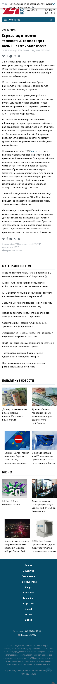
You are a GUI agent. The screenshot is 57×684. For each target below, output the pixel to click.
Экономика (8, 29)
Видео (28, 619)
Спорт (28, 587)
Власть (29, 565)
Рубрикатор (12, 19)
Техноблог (28, 597)
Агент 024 (28, 592)
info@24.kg (31, 635)
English (29, 608)
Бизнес (28, 614)
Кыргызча (28, 603)
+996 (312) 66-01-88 (32, 631)
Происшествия (29, 581)
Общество (28, 570)
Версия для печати (12, 250)
